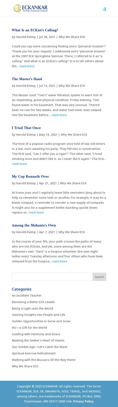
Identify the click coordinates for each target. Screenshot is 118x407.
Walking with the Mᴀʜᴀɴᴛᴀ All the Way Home (43, 360)
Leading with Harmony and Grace (36, 334)
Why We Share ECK (72, 37)
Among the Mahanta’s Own (34, 225)
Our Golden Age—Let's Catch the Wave (39, 347)
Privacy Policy (83, 401)
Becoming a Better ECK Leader (33, 302)
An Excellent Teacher (27, 295)
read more (26, 66)
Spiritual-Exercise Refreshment (34, 353)
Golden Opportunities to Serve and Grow (41, 321)
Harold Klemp (26, 37)
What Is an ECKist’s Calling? (35, 30)
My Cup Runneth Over (30, 176)
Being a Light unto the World (32, 308)
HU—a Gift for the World (29, 328)
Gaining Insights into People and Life (38, 315)
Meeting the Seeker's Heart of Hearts (38, 340)
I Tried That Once (26, 128)
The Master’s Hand (27, 79)
